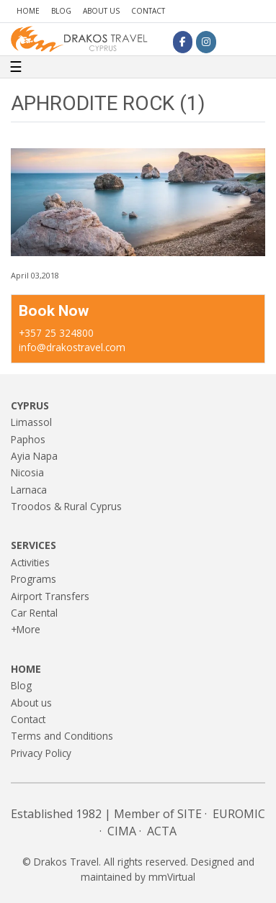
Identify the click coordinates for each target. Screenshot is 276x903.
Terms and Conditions (62, 736)
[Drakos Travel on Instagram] (205, 42)
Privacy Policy (41, 753)
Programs (33, 579)
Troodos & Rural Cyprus (66, 506)
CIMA (121, 831)
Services (33, 545)
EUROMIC (239, 814)
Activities (30, 562)
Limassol (31, 422)
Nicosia (27, 472)
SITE (189, 814)
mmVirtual (171, 877)
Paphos (28, 439)
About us (101, 11)
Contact (148, 11)
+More (25, 629)
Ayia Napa (34, 456)
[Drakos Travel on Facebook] (182, 42)
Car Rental (34, 613)
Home (28, 11)
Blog (61, 11)
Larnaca (29, 489)
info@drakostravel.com (72, 347)
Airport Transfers (50, 596)
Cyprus (30, 405)
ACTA (162, 831)
